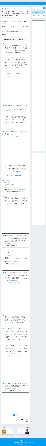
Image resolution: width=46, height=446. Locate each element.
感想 (24, 423)
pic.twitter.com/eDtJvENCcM (20, 189)
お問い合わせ (16, 442)
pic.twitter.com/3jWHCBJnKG (11, 243)
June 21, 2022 (18, 175)
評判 (28, 423)
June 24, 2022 (16, 126)
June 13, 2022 (17, 282)
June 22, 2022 (16, 136)
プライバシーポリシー (29, 442)
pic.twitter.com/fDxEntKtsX (12, 280)
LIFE (2, 3)
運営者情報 (22, 442)
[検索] (44, 8)
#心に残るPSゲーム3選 (10, 180)
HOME (23, 440)
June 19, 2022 (21, 191)
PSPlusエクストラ (6, 423)
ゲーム (27, 419)
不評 (17, 423)
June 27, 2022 (21, 52)
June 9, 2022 (19, 355)
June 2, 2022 (18, 390)
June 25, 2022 (8, 110)
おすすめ (13, 423)
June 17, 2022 (17, 207)
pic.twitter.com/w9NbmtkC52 (11, 388)
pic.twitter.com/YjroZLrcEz (10, 173)
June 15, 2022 (21, 266)
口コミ (21, 423)
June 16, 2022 (18, 245)
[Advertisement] (15, 91)
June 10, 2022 (24, 339)
